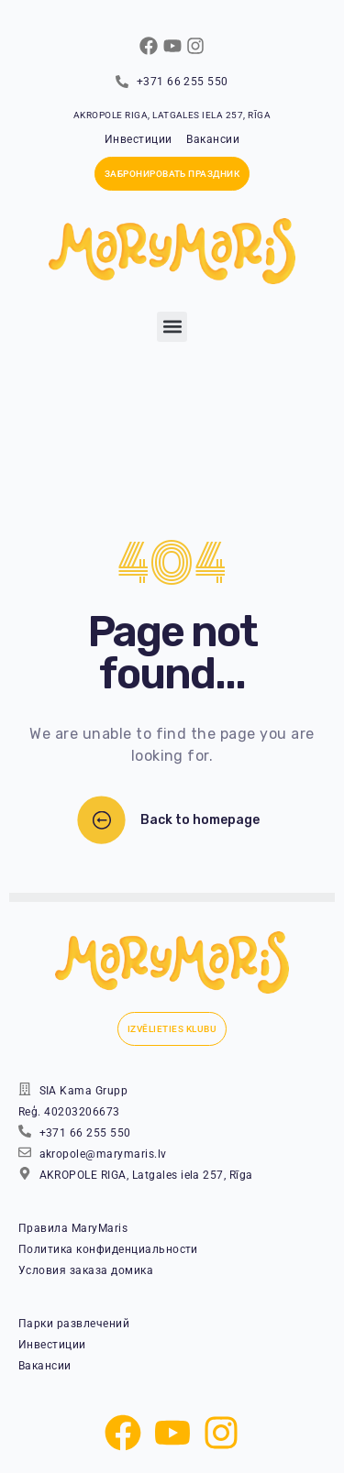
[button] (172, 327)
